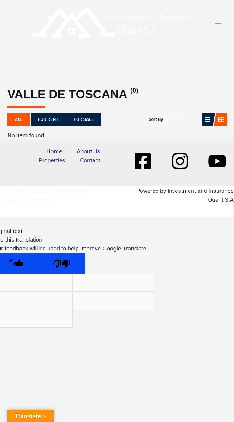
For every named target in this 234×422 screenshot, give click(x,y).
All (19, 119)
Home (54, 151)
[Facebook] (143, 161)
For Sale (84, 119)
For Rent (48, 119)
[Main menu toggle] (219, 22)
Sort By (155, 119)
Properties (52, 160)
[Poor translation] (61, 263)
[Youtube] (217, 161)
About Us (88, 151)
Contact (90, 160)
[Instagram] (180, 161)
